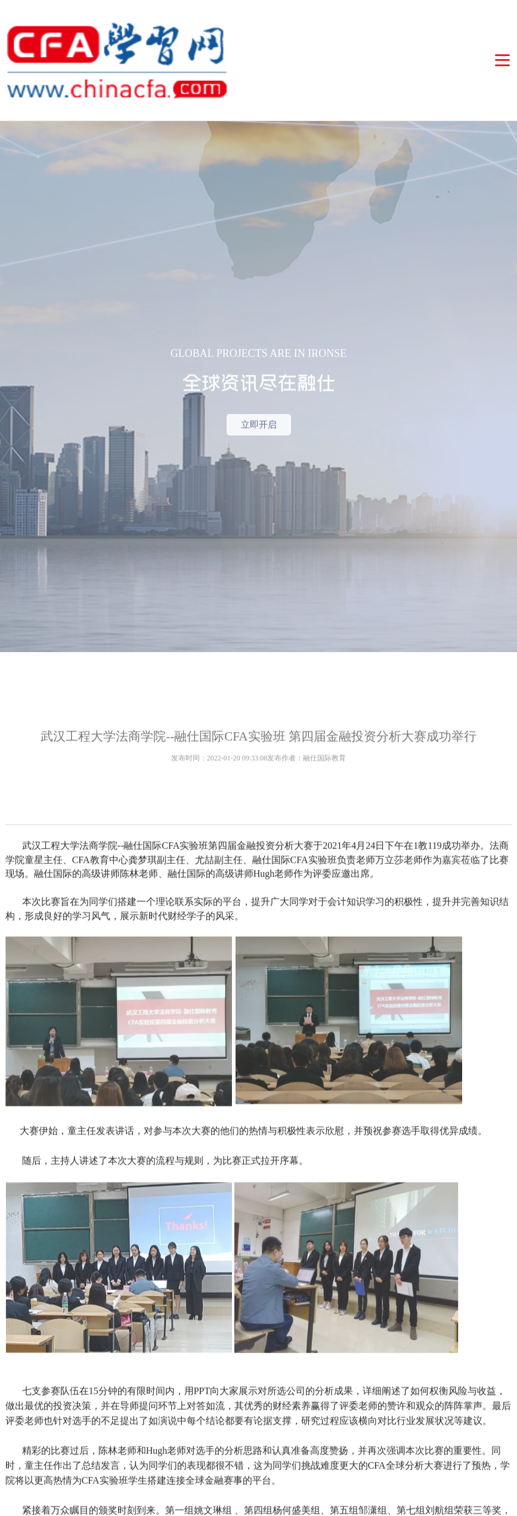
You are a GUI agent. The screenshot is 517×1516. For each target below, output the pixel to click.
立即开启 (259, 445)
